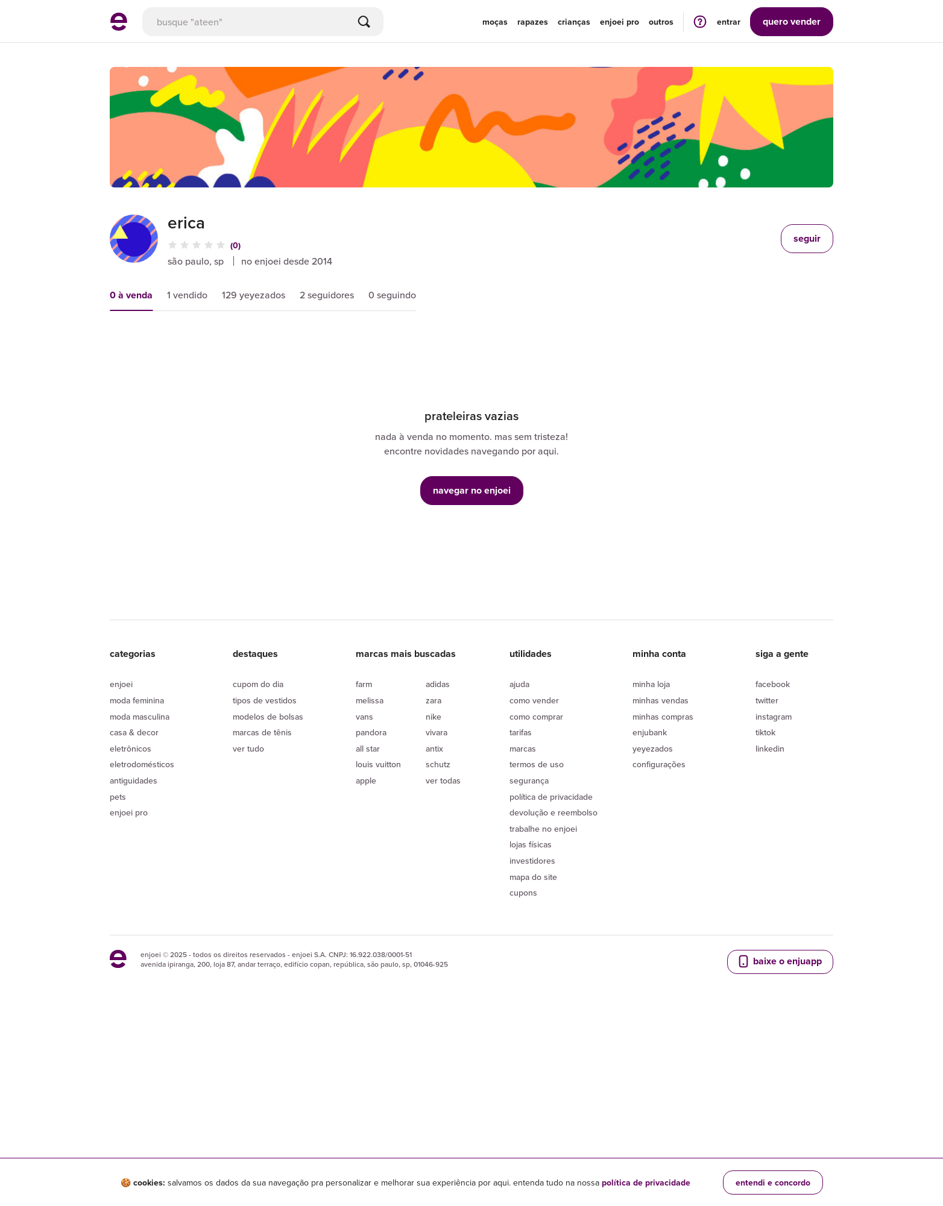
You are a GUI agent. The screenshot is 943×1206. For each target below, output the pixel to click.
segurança (529, 947)
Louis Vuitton (378, 931)
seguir (807, 238)
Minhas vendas (660, 867)
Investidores (532, 1027)
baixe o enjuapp (779, 1127)
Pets (118, 962)
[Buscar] (364, 21)
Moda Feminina (137, 867)
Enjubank (649, 899)
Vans (364, 882)
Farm (364, 850)
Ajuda (519, 850)
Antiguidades (133, 947)
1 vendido (187, 294)
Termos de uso (536, 931)
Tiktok (765, 899)
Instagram (773, 882)
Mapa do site (533, 1043)
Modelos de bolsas (268, 882)
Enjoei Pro (129, 979)
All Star (368, 914)
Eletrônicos (130, 914)
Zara (433, 867)
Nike (433, 882)
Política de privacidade (551, 962)
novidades (307, 345)
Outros (661, 22)
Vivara (436, 899)
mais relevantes (156, 345)
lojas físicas (530, 1011)
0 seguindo (392, 294)
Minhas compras (662, 882)
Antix (434, 914)
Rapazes (532, 22)
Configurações (659, 931)
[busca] (262, 21)
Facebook (772, 850)
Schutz (438, 931)
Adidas (438, 850)
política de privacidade (646, 1182)
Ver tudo (248, 914)
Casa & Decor (134, 899)
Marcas (522, 914)
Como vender (534, 867)
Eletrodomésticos (142, 931)
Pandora (371, 899)
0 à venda (131, 295)
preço (237, 345)
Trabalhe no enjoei (543, 994)
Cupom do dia (258, 850)
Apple (366, 947)
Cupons (523, 1059)
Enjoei (121, 850)
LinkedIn (769, 914)
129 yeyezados (253, 294)
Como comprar (536, 882)
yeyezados (652, 914)
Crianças (574, 22)
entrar (728, 22)
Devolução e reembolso (553, 979)
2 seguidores (327, 294)
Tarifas (520, 899)
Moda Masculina (139, 882)
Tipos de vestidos (265, 867)
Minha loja (651, 850)
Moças (495, 22)
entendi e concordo (773, 1182)
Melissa (369, 867)
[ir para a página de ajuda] (700, 21)
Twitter (766, 867)
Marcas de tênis (262, 899)
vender (792, 21)
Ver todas (443, 947)
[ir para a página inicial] (119, 27)
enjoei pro (619, 22)
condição (385, 345)
